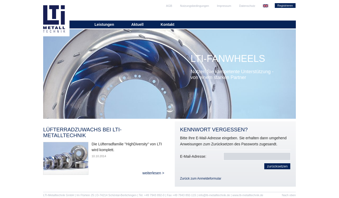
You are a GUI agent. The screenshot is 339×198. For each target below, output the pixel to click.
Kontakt (167, 24)
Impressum (224, 5)
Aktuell (137, 24)
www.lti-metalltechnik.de (247, 195)
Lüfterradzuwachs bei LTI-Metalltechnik (82, 132)
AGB (169, 5)
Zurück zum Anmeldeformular (200, 178)
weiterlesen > (153, 173)
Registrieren (285, 5)
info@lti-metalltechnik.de (214, 195)
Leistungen (104, 24)
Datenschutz (247, 5)
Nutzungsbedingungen (194, 5)
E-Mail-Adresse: (193, 156)
